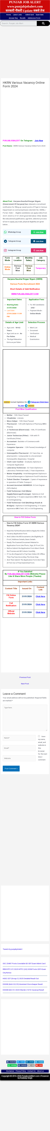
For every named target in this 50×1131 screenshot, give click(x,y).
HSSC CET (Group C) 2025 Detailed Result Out (21, 978)
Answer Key (13, 18)
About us (40, 1071)
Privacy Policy (21, 1071)
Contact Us (31, 1071)
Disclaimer (10, 1071)
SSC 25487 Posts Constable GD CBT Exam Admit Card (24, 963)
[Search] (43, 23)
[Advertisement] (24, 53)
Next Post (25, 684)
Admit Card (29, 15)
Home (8, 15)
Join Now (39, 140)
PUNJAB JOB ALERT (25, 2)
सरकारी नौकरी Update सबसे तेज (25, 10)
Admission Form (35, 18)
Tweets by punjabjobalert (12, 949)
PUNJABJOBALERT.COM (18, 574)
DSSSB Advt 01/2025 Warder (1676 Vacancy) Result (23, 990)
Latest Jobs (18, 14)
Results (23, 18)
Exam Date (39, 15)
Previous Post (25, 677)
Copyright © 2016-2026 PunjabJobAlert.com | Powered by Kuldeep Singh (25, 1077)
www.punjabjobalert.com (25, 6)
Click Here (40, 596)
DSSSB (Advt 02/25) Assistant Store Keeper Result (23, 984)
